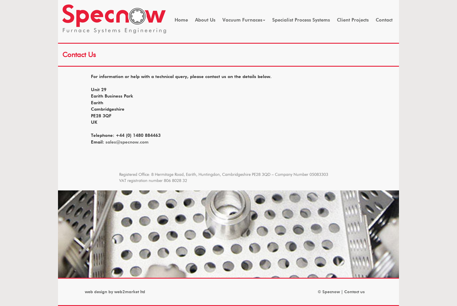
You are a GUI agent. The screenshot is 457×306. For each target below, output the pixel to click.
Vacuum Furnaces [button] (243, 20)
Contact (384, 20)
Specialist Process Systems (301, 20)
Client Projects (353, 20)
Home (181, 20)
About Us (205, 20)
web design (96, 291)
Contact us (354, 291)
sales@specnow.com (127, 142)
